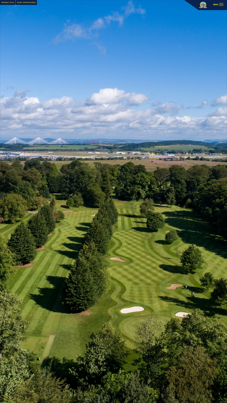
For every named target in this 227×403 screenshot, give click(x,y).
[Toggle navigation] (218, 4)
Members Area (7, 2)
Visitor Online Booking (26, 2)
